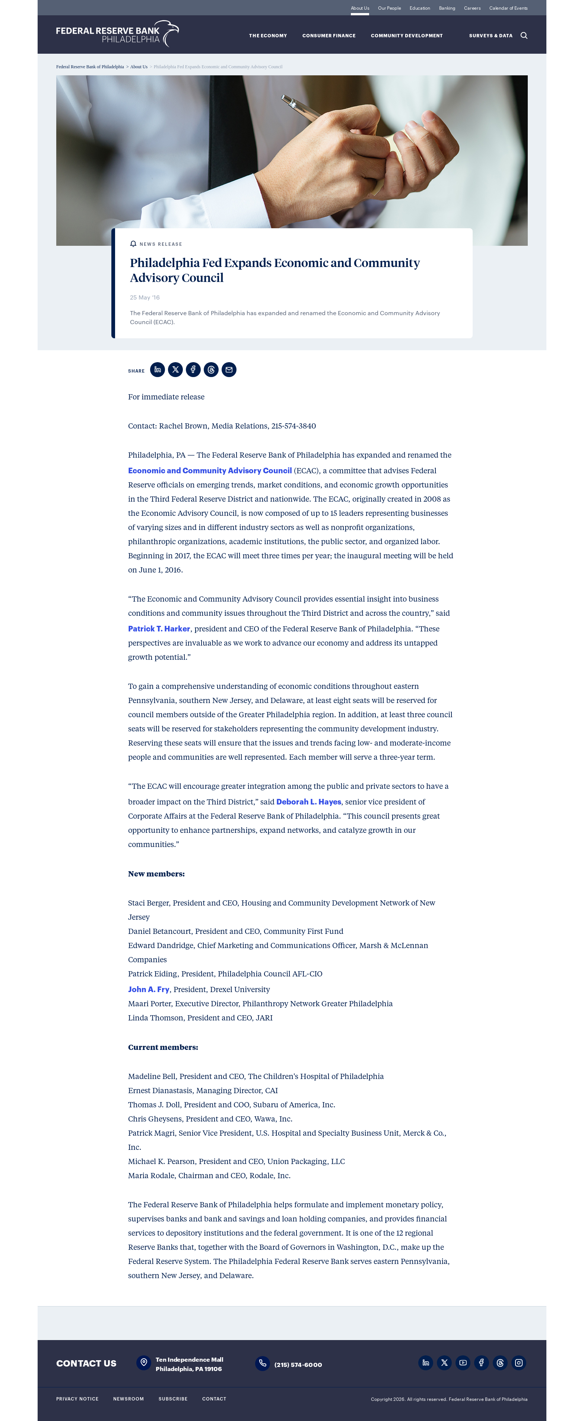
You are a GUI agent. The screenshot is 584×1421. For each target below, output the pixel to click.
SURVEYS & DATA (491, 35)
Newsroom (128, 1398)
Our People (389, 7)
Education (420, 7)
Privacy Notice (77, 1398)
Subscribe (173, 1398)
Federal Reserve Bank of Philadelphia (117, 33)
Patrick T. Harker (159, 628)
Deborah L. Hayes (308, 801)
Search (524, 35)
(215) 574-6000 (298, 1364)
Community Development (407, 35)
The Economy (268, 35)
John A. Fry (148, 989)
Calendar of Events (508, 7)
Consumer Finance (329, 35)
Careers (472, 7)
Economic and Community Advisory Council (210, 470)
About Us (360, 7)
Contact (214, 1398)
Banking (447, 7)
